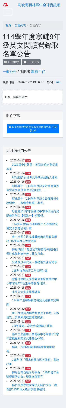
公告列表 (20, 25)
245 (58, 82)
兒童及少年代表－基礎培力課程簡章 (34, 262)
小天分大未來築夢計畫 (26, 291)
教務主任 (38, 72)
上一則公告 (12, 62)
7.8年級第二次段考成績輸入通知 (32, 325)
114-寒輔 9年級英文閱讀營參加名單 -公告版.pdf (33, 128)
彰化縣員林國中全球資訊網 (39, 5)
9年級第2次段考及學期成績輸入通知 (34, 177)
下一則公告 (31, 62)
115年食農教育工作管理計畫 (30, 270)
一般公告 (10, 72)
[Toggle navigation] (8, 12)
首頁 (8, 25)
